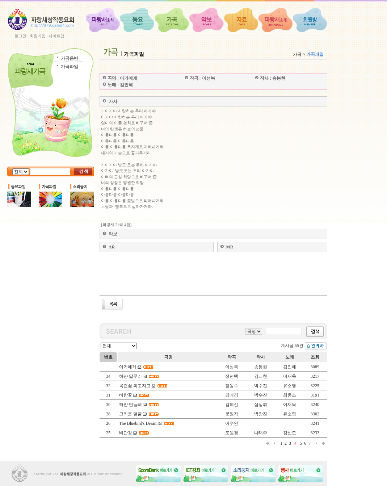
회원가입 (38, 36)
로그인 (20, 36)
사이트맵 (56, 36)
